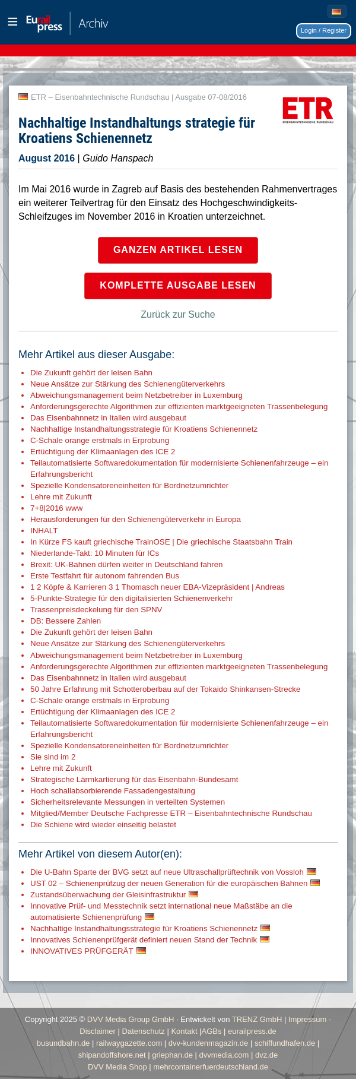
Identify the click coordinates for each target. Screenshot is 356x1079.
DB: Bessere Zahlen (65, 620)
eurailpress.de (252, 1031)
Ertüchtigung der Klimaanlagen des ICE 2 (103, 451)
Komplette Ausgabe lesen (178, 285)
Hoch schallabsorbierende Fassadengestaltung (112, 790)
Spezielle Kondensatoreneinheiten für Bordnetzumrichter (129, 485)
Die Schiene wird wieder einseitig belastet (103, 824)
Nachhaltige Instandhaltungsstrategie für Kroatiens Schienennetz (144, 429)
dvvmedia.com (224, 1054)
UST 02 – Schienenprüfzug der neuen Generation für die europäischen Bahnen (168, 883)
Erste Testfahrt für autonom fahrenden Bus (104, 575)
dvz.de (266, 1054)
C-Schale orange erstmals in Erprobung (99, 440)
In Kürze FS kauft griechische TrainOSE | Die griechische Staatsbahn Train (161, 541)
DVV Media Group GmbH (130, 1019)
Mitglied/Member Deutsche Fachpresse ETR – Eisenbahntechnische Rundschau (171, 813)
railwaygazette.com (129, 1043)
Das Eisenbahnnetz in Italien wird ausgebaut (108, 417)
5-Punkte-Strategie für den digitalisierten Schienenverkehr (131, 598)
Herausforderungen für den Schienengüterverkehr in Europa (135, 519)
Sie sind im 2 (52, 756)
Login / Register (324, 30)
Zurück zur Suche (178, 314)
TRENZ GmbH (257, 1019)
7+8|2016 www (56, 508)
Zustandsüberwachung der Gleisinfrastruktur (108, 894)
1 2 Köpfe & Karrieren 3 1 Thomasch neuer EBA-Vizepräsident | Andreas (157, 587)
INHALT (44, 530)
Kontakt (184, 1031)
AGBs (212, 1031)
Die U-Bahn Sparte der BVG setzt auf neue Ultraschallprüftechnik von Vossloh (167, 872)
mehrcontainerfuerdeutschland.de (210, 1066)
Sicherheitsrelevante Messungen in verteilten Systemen (127, 802)
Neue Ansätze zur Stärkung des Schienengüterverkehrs (127, 383)
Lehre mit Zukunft (61, 496)
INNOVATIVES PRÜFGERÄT (82, 951)
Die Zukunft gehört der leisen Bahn (91, 372)
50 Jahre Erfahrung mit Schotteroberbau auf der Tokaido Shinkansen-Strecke (165, 689)
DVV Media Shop (117, 1066)
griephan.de (172, 1054)
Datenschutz (143, 1031)
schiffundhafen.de (285, 1043)
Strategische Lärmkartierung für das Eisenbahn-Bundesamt (134, 779)
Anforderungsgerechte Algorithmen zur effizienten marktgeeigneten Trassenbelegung (179, 406)
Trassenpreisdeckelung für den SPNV (96, 609)
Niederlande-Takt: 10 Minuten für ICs (94, 553)
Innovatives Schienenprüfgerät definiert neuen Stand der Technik (143, 939)
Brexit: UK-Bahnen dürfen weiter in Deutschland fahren (126, 564)
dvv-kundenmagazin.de (208, 1043)
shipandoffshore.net (112, 1054)
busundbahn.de (63, 1043)
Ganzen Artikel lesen (178, 250)
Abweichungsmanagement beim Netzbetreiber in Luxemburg (136, 395)
